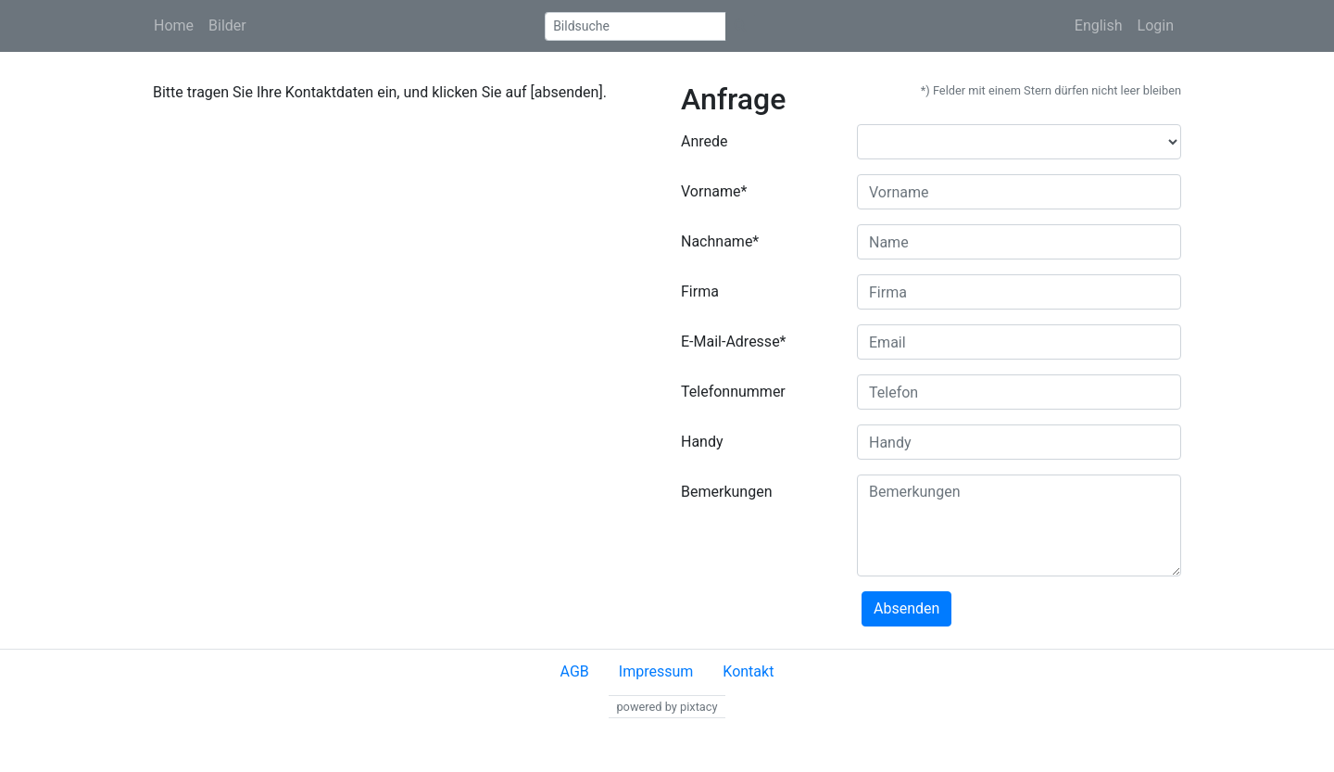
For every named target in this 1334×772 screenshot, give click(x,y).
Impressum (656, 671)
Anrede (704, 141)
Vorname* (714, 191)
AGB (574, 671)
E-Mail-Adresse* (734, 341)
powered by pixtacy (666, 707)
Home (174, 25)
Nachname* (720, 241)
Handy (702, 441)
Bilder (227, 25)
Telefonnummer (733, 391)
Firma (700, 291)
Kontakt (748, 671)
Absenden (906, 608)
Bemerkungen (726, 491)
